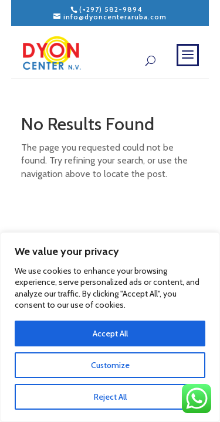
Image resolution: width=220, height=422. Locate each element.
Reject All (110, 397)
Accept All (110, 333)
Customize (110, 365)
